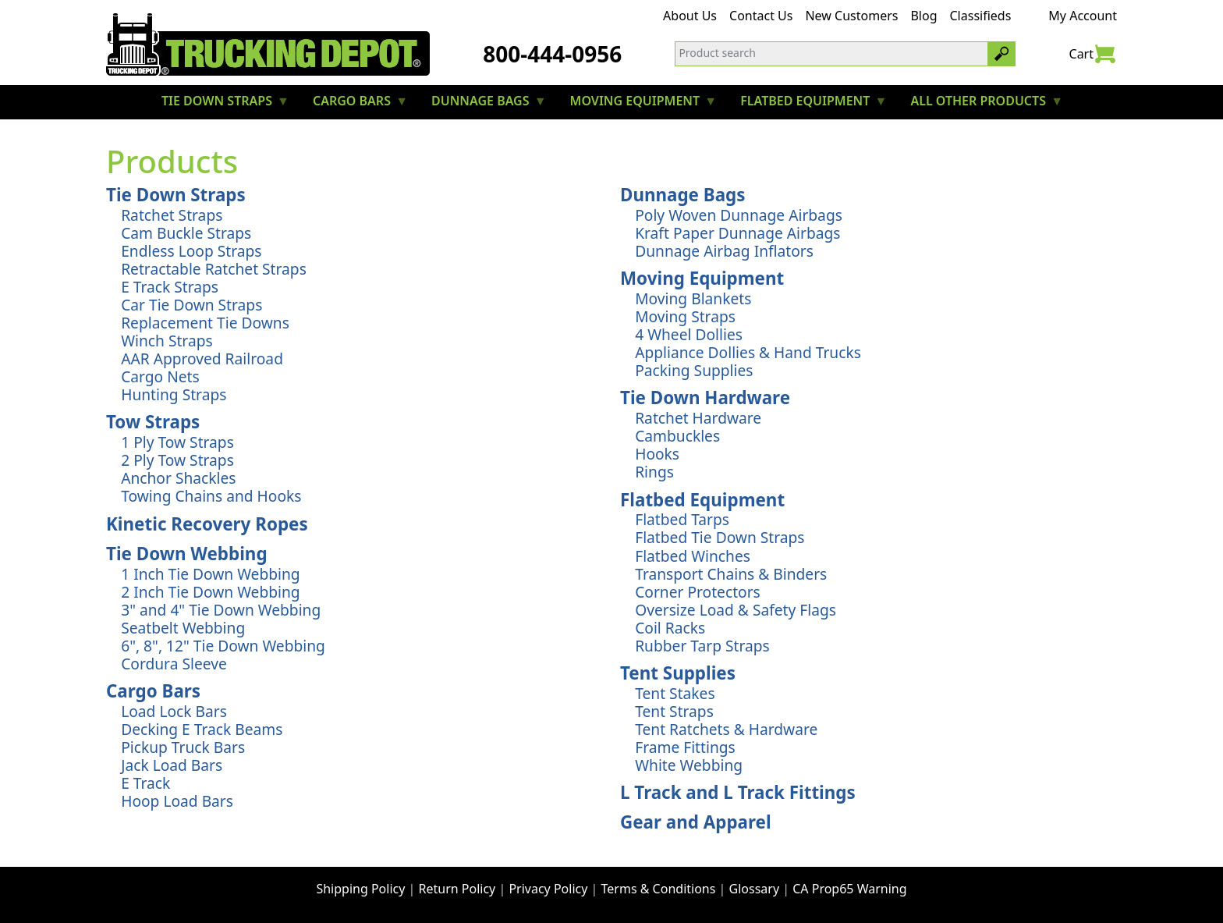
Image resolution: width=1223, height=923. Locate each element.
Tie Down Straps (176, 195)
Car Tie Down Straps (191, 304)
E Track (145, 782)
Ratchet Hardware (698, 417)
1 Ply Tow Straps (177, 442)
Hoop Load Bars (177, 800)
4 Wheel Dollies (689, 334)
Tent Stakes (674, 693)
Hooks (657, 453)
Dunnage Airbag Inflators (724, 250)
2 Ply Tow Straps (177, 459)
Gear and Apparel (695, 822)
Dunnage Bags (683, 195)
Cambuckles (677, 435)
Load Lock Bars (174, 711)
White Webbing (689, 765)
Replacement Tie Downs (205, 322)
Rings (654, 471)
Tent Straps (674, 711)
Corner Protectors (697, 591)
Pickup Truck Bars (183, 747)
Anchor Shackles (178, 477)
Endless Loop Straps (191, 250)
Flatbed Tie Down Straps (719, 537)
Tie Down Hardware (705, 397)
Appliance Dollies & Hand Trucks (748, 352)
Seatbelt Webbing (183, 627)
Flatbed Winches (692, 555)
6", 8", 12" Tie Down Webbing (223, 645)
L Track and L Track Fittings (738, 792)
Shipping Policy (360, 888)
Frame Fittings (685, 747)
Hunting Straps (173, 394)
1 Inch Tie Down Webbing (210, 573)
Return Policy (457, 888)
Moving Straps (685, 316)
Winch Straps (166, 340)
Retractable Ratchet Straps (214, 268)
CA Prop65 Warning (849, 888)
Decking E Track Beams (201, 729)
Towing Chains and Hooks (211, 495)
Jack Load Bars (171, 765)
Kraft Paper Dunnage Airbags (737, 232)
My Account (1082, 15)
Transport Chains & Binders (731, 573)
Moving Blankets (693, 298)
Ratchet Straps (171, 214)
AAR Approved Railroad (202, 358)
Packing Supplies (694, 370)
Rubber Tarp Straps (702, 645)
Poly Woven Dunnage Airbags (738, 214)
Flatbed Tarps (682, 519)
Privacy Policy (548, 888)
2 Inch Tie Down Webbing (210, 591)
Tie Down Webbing (187, 553)
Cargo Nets (160, 376)
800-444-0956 (552, 54)
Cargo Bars (153, 691)
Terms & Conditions (658, 888)
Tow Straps (153, 422)
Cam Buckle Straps (186, 232)
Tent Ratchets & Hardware (726, 729)
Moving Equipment (702, 278)
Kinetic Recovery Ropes (207, 524)
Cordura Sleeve (174, 663)
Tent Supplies (678, 673)
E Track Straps (169, 286)
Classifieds (981, 15)
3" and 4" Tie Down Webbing (221, 609)
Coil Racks (670, 627)
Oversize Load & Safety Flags (735, 609)
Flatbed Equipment (702, 500)
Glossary (754, 888)
